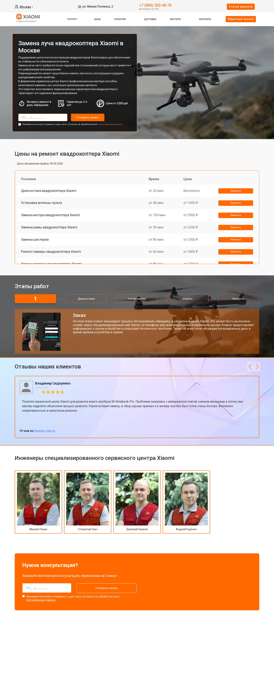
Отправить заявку (86, 117)
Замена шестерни (35, 244)
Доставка (150, 19)
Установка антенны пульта (41, 205)
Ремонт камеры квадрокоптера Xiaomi (51, 257)
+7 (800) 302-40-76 (155, 5)
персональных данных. (110, 124)
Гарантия (120, 19)
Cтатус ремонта (241, 6)
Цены (97, 19)
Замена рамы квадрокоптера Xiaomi (49, 231)
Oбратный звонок (241, 19)
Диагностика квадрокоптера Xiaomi (49, 192)
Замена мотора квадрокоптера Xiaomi (50, 218)
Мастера (175, 19)
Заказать (235, 192)
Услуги (71, 19)
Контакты (205, 19)
